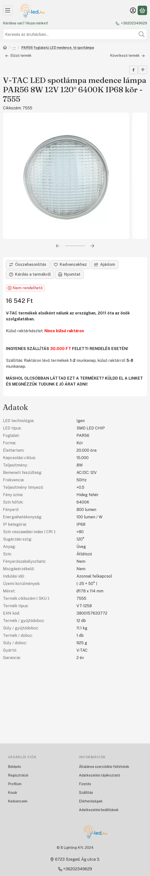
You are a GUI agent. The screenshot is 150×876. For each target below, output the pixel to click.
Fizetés (85, 784)
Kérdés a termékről (30, 274)
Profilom (14, 784)
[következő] (92, 245)
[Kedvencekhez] (70, 264)
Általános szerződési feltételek (104, 767)
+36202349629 (134, 23)
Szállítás (86, 793)
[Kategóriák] (7, 10)
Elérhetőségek (91, 801)
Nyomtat (69, 274)
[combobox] (75, 34)
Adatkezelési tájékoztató (99, 775)
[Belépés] (133, 10)
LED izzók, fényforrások (14, 48)
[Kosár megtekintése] (142, 10)
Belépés (14, 767)
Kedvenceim (17, 801)
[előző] (57, 245)
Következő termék (127, 56)
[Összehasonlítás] (28, 264)
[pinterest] (143, 70)
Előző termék (18, 56)
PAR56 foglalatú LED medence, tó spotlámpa (57, 48)
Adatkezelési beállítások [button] (99, 810)
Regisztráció (18, 775)
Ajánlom (104, 264)
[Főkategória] (5, 48)
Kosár (12, 793)
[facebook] (133, 70)
